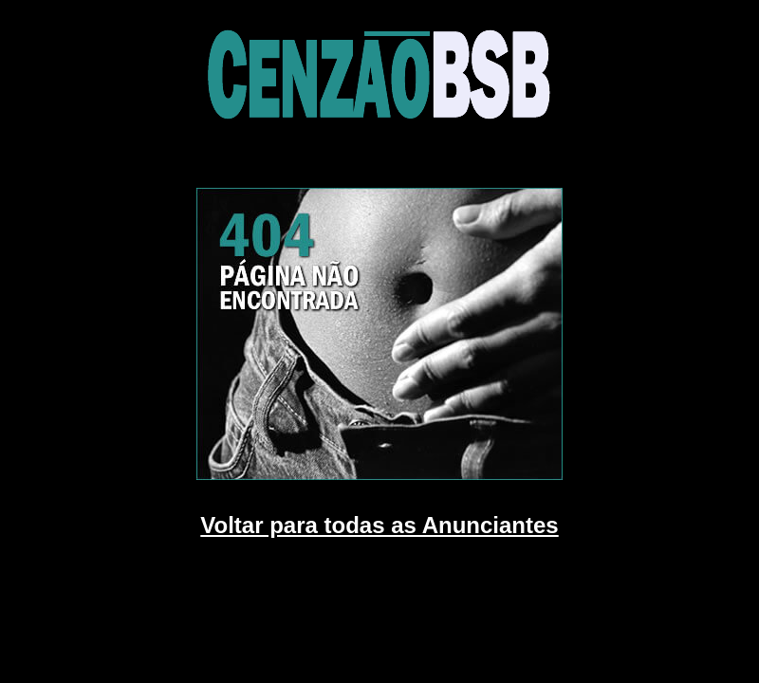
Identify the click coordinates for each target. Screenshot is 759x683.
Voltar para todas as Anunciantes (379, 525)
